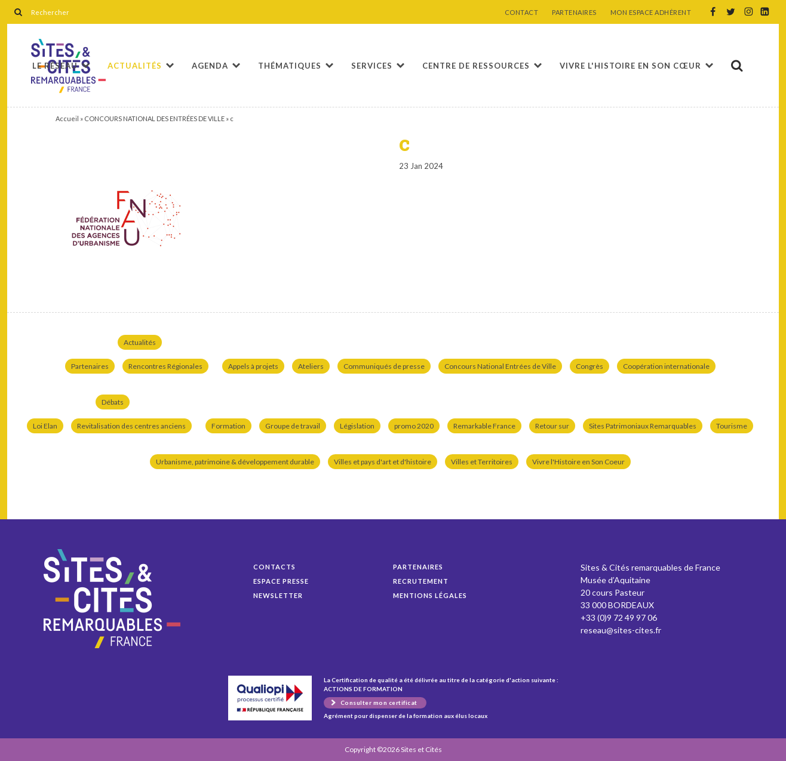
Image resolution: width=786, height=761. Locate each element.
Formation (228, 425)
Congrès (589, 366)
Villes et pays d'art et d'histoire (382, 461)
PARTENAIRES (574, 12)
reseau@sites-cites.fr (621, 630)
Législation (357, 425)
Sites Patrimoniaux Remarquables (642, 425)
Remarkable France (484, 425)
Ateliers (311, 366)
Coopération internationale (666, 366)
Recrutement (421, 581)
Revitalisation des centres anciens (131, 425)
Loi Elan (45, 425)
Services (371, 65)
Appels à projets (253, 366)
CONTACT (522, 12)
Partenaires (90, 366)
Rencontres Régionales (165, 366)
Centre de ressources (476, 65)
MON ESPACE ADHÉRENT (651, 12)
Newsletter (278, 595)
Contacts (274, 567)
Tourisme (731, 425)
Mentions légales (430, 595)
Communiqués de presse (384, 366)
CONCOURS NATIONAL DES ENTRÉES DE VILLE (154, 118)
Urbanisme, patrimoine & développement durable (235, 461)
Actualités (135, 65)
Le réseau (55, 65)
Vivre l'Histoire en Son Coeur (578, 461)
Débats (113, 402)
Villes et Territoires (481, 461)
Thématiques (289, 65)
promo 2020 (414, 425)
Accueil (67, 118)
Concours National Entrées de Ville (500, 366)
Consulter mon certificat (378, 702)
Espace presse (281, 581)
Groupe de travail (292, 425)
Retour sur (552, 425)
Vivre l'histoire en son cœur (630, 65)
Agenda (210, 65)
